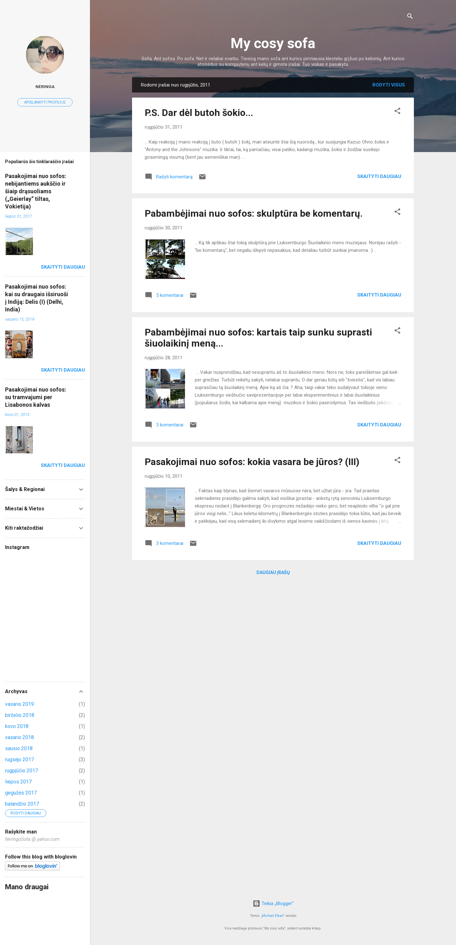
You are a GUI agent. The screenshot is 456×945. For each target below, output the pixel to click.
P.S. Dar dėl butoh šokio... (199, 112)
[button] (397, 112)
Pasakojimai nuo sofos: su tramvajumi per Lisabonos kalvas (35, 397)
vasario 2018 (19, 737)
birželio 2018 (19, 715)
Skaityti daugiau (379, 176)
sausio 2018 (19, 748)
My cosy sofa (273, 43)
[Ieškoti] (410, 17)
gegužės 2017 (21, 793)
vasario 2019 (19, 704)
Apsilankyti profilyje (45, 102)
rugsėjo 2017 (19, 760)
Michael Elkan (272, 916)
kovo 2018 (16, 726)
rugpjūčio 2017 (21, 771)
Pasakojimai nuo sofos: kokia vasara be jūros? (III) (252, 461)
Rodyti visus (388, 85)
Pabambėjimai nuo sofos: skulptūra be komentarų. (254, 213)
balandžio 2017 (22, 804)
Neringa (44, 86)
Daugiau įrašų (273, 572)
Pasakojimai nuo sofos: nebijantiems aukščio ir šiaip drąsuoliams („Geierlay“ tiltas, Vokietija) (35, 191)
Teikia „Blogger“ (273, 903)
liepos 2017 (18, 782)
